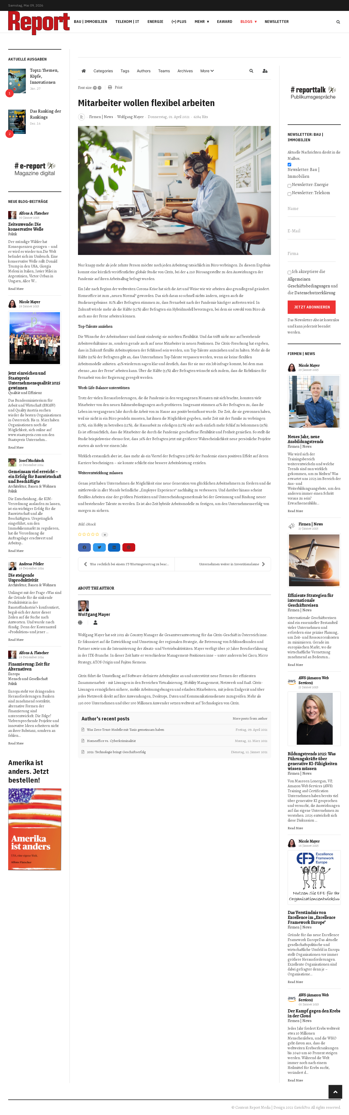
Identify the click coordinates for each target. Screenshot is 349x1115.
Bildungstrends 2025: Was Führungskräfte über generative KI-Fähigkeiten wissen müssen (312, 761)
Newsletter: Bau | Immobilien (304, 173)
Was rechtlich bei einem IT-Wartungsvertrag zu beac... (126, 564)
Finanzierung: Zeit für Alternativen (29, 666)
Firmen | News (101, 117)
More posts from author (250, 718)
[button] (207, 71)
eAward (224, 21)
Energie (155, 21)
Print (118, 87)
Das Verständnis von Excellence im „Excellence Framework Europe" (311, 917)
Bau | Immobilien (90, 21)
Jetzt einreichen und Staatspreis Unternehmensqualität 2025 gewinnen (34, 380)
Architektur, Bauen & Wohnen (32, 486)
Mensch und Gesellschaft (28, 678)
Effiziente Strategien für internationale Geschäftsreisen (310, 600)
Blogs (246, 21)
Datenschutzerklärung (314, 293)
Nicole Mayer (29, 302)
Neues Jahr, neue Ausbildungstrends (305, 439)
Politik (12, 234)
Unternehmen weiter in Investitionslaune (232, 564)
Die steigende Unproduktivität (23, 577)
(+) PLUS (179, 21)
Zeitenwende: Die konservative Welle (25, 226)
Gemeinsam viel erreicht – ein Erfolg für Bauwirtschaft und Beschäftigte (34, 477)
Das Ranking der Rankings (45, 114)
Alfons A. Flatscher (34, 213)
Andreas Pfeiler (31, 564)
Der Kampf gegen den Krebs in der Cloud (314, 1013)
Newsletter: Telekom (311, 193)
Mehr (200, 21)
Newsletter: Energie (310, 185)
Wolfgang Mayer (130, 116)
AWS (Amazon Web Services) (314, 680)
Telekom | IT (127, 21)
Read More (15, 288)
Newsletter (277, 21)
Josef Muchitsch (31, 460)
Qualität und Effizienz (25, 392)
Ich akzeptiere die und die (313, 282)
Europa (14, 674)
